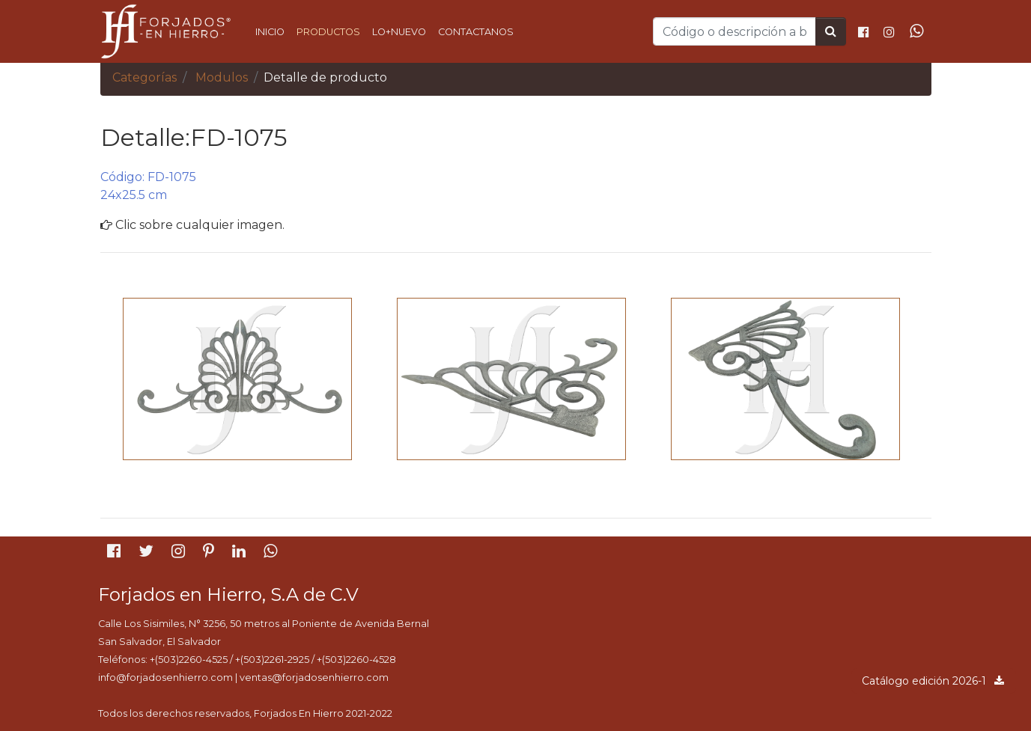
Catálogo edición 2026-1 (934, 681)
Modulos (221, 77)
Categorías (144, 77)
